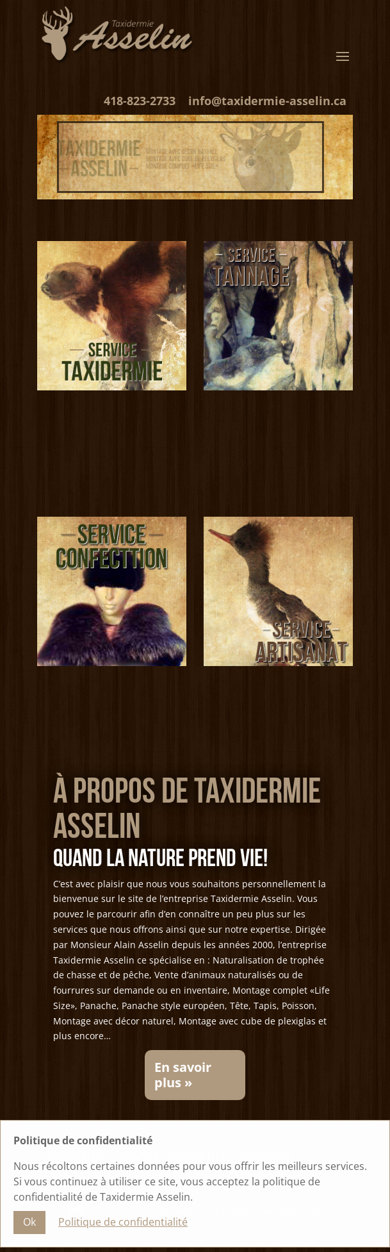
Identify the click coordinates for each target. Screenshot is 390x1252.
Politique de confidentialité (123, 1225)
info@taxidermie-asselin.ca (267, 100)
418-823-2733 (139, 100)
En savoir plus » (182, 1074)
